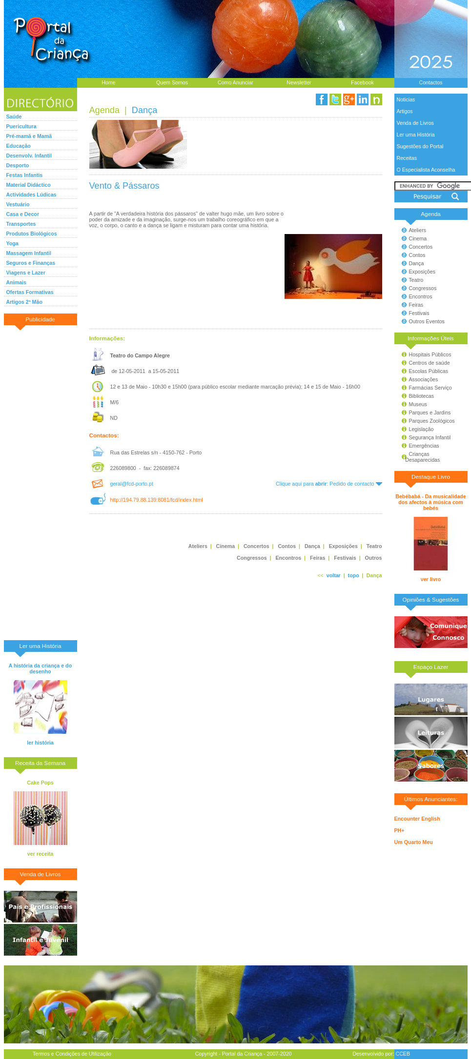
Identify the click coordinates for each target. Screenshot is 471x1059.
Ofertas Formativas (30, 292)
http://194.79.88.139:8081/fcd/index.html (156, 500)
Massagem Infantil (28, 253)
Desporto (17, 165)
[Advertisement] (40, 482)
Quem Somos (172, 82)
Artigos (405, 111)
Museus (418, 404)
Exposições (422, 272)
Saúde (14, 116)
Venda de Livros (415, 123)
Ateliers (418, 230)
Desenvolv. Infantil (29, 155)
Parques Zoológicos (432, 421)
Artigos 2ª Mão (24, 302)
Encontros (420, 296)
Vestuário (18, 204)
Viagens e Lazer (25, 272)
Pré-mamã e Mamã (29, 136)
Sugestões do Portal (420, 146)
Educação (18, 146)
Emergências (424, 446)
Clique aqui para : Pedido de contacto (329, 484)
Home (108, 82)
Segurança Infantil (430, 437)
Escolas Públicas (429, 371)
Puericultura (21, 126)
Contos (417, 255)
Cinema (418, 238)
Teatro (416, 280)
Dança (416, 263)
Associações (423, 379)
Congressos (423, 288)
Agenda (104, 110)
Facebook (362, 82)
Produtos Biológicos (31, 233)
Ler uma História (416, 134)
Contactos (431, 82)
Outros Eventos (427, 321)
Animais (16, 282)
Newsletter (299, 82)
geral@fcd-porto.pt (131, 484)
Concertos (421, 247)
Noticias (406, 99)
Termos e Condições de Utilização (72, 1054)
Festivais (419, 313)
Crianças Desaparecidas (418, 457)
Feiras (416, 305)
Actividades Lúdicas (31, 194)
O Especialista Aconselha (426, 170)
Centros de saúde (429, 363)
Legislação (421, 429)
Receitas (407, 158)
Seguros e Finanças (31, 263)
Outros (373, 558)
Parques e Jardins (430, 412)
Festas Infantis (24, 175)
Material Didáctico (28, 185)
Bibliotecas (421, 396)
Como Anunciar (235, 82)
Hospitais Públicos (430, 354)
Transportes (21, 224)
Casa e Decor (23, 214)
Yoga (12, 243)
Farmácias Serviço (430, 388)
